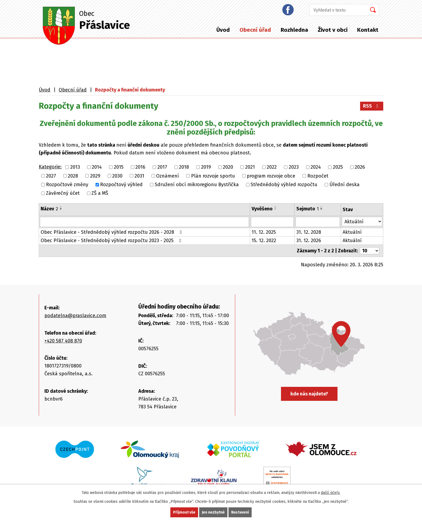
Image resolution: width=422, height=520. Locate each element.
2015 (119, 167)
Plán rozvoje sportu (213, 176)
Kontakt (367, 30)
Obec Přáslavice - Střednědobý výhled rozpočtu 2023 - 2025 (112, 240)
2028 (73, 176)
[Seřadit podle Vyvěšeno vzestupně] (276, 207)
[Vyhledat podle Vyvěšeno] (272, 222)
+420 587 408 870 (63, 341)
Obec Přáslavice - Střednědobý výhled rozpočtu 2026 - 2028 (112, 232)
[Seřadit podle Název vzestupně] (61, 207)
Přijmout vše (184, 512)
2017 (162, 167)
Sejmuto (307, 209)
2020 (228, 167)
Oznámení (167, 176)
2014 (97, 167)
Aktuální (352, 232)
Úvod (223, 30)
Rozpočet (317, 176)
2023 (294, 167)
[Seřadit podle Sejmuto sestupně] (322, 209)
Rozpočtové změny (67, 185)
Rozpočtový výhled (121, 185)
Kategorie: (50, 167)
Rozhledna (294, 30)
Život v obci (332, 30)
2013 (75, 167)
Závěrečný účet (63, 193)
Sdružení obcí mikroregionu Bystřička (197, 185)
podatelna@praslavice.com (75, 316)
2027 (51, 176)
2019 (206, 167)
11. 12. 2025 (264, 232)
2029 (95, 176)
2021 (250, 167)
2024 (316, 167)
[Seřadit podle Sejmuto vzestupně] (322, 207)
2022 (272, 167)
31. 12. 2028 (308, 232)
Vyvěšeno (262, 209)
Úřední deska (344, 185)
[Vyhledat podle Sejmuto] (318, 222)
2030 (117, 176)
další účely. (330, 492)
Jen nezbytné (213, 512)
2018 (184, 167)
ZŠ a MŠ (100, 193)
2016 (140, 167)
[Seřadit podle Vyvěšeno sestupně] (276, 209)
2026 (360, 167)
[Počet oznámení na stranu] (369, 250)
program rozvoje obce (271, 176)
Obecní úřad (255, 30)
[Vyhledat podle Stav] (362, 221)
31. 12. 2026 (308, 240)
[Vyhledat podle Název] (144, 222)
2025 (338, 167)
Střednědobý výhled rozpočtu (284, 185)
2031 (139, 176)
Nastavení (240, 512)
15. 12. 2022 (264, 240)
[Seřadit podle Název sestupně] (61, 209)
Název (49, 209)
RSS (372, 106)
